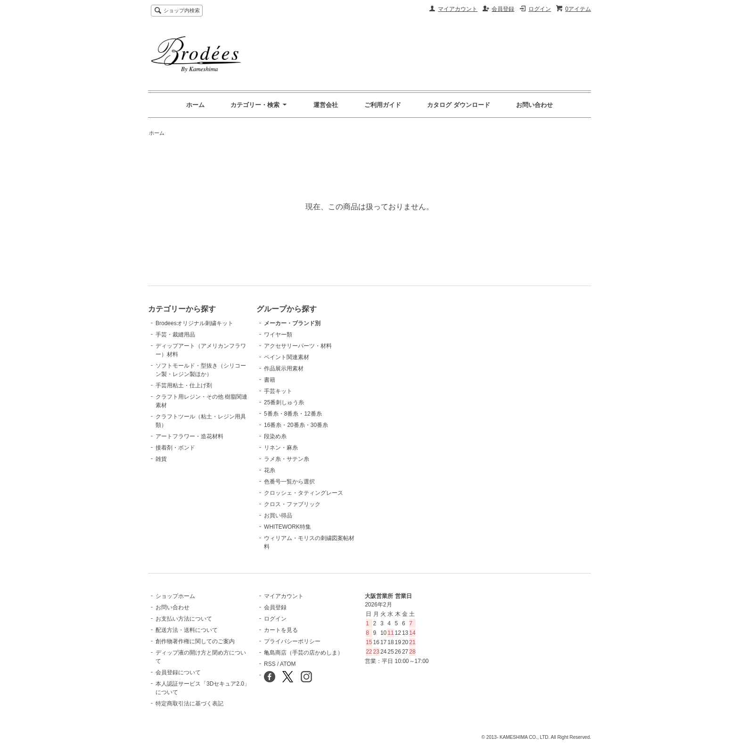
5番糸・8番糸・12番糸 (293, 413)
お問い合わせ (534, 104)
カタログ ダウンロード (458, 104)
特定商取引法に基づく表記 (189, 703)
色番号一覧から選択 (289, 481)
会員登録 (503, 9)
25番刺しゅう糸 (284, 402)
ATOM (288, 664)
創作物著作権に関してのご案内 (195, 641)
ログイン (539, 9)
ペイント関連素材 (286, 357)
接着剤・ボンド (175, 447)
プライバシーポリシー (292, 641)
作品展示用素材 (284, 368)
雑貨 (161, 459)
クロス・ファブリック (292, 504)
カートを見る (281, 630)
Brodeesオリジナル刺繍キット (194, 323)
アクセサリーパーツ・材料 (298, 346)
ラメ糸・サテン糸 (286, 459)
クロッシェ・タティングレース (303, 493)
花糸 (269, 470)
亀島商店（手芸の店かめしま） (303, 652)
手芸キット (278, 391)
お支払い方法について (184, 618)
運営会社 (325, 104)
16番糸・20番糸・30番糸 (296, 425)
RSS (270, 664)
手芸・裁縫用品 (175, 334)
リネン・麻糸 (281, 447)
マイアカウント (457, 9)
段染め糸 (275, 436)
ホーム (195, 104)
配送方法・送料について (187, 630)
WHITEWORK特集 (287, 527)
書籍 (269, 380)
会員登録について (178, 672)
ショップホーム (175, 596)
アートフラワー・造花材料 (189, 436)
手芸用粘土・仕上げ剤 (184, 385)
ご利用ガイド (382, 104)
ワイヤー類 (278, 334)
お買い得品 (278, 515)
